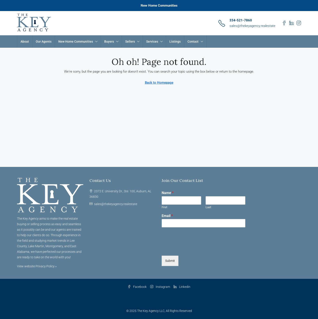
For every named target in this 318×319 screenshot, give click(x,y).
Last (208, 207)
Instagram (160, 287)
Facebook (137, 287)
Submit (170, 260)
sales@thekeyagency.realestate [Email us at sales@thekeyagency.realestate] (115, 204)
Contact (193, 41)
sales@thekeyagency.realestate (252, 26)
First (164, 207)
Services (152, 41)
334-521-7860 (240, 20)
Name (168, 193)
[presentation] (195, 248)
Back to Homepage (159, 83)
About (25, 41)
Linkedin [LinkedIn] (182, 287)
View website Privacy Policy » (37, 266)
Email (167, 216)
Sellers (130, 41)
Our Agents (43, 41)
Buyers (109, 41)
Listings (175, 41)
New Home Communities (159, 6)
